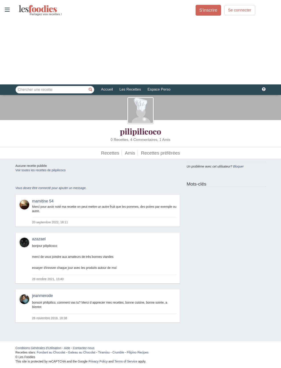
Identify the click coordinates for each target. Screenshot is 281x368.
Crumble (118, 352)
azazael (39, 239)
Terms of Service (125, 361)
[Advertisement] (140, 50)
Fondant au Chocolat (51, 352)
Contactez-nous (83, 348)
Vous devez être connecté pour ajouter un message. (50, 188)
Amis (130, 152)
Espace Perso (159, 89)
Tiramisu (104, 352)
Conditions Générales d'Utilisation (38, 348)
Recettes (110, 152)
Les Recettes (130, 89)
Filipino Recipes (137, 352)
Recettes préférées (160, 152)
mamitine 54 (43, 201)
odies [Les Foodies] (19, 9)
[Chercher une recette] (90, 90)
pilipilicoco (140, 131)
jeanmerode (42, 295)
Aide (67, 348)
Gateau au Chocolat (81, 352)
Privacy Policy (98, 361)
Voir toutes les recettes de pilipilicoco (40, 170)
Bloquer (238, 166)
